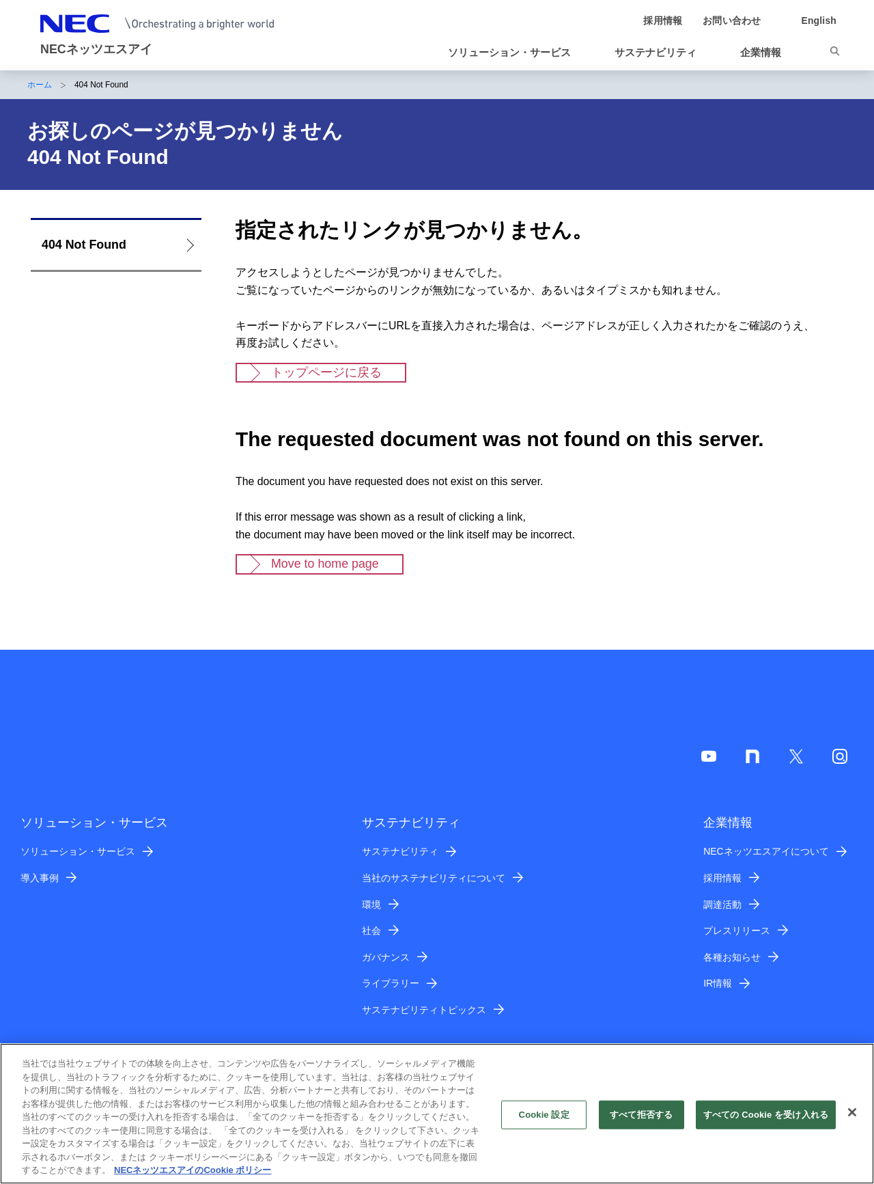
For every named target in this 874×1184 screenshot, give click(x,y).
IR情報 (717, 983)
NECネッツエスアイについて (765, 851)
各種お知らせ (732, 957)
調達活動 (722, 904)
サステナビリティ (400, 851)
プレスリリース (736, 930)
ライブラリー (390, 983)
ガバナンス (386, 957)
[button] (515, 52)
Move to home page (325, 563)
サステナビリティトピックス (424, 1009)
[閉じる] (852, 1120)
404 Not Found (84, 244)
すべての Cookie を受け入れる (765, 1121)
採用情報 (722, 877)
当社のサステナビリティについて (433, 877)
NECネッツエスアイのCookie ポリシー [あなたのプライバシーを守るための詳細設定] (192, 1177)
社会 (371, 930)
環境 (371, 904)
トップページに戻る (326, 372)
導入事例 (39, 877)
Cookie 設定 (544, 1121)
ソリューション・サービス (77, 851)
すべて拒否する (641, 1121)
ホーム (39, 85)
